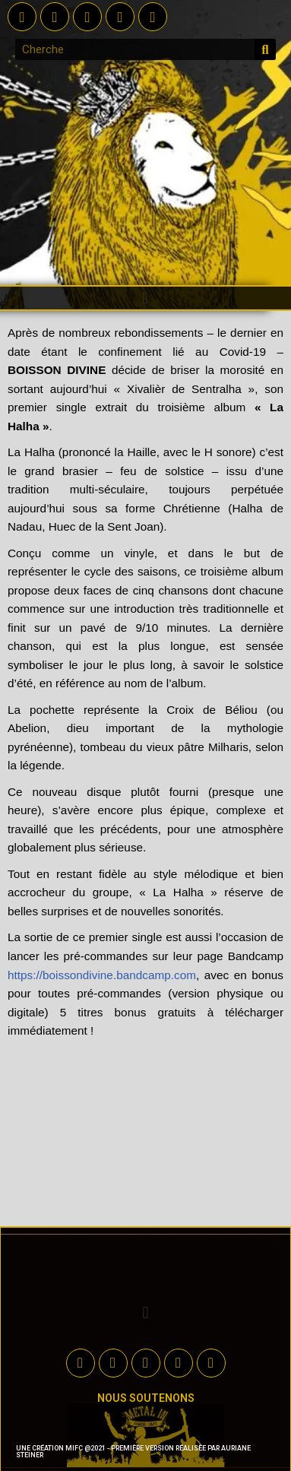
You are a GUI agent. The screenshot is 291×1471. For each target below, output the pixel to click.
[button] (144, 298)
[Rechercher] (265, 49)
